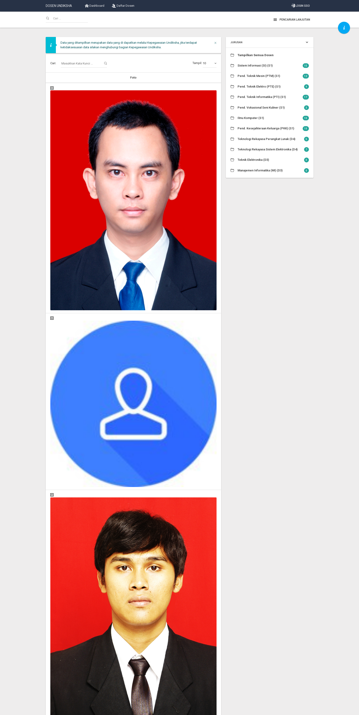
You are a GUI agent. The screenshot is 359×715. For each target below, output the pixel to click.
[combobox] (210, 63)
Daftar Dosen (123, 6)
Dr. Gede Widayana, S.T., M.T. (123, 581)
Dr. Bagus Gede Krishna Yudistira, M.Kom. (131, 289)
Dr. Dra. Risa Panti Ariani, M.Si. (124, 400)
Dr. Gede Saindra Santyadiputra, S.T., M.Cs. (132, 528)
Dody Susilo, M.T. (115, 164)
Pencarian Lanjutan (291, 19)
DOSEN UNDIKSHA (59, 6)
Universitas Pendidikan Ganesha (78, 709)
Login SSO (300, 6)
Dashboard (94, 6)
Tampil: (205, 63)
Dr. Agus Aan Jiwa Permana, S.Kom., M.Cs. (132, 213)
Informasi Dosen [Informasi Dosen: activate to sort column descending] (157, 77)
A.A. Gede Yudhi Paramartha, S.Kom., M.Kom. (134, 101)
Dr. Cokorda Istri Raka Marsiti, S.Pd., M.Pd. (132, 341)
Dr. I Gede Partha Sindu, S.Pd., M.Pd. (128, 626)
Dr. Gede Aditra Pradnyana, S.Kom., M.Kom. (133, 466)
